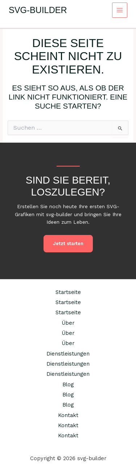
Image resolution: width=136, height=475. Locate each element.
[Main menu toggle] (120, 10)
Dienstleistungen (68, 353)
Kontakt (68, 415)
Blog (68, 384)
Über (68, 323)
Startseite (68, 292)
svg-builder (38, 10)
